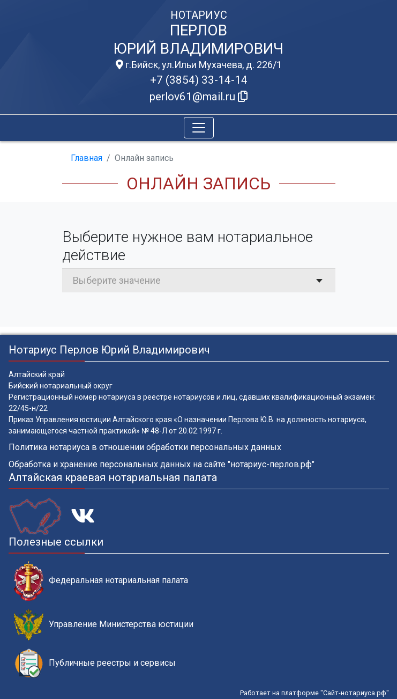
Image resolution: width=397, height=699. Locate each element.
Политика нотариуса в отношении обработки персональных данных (145, 447)
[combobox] (198, 280)
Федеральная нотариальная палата (101, 580)
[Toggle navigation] (199, 127)
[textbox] (198, 280)
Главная (86, 158)
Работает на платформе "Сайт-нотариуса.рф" (314, 693)
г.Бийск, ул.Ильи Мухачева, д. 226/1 (199, 65)
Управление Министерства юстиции (103, 625)
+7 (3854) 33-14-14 (199, 79)
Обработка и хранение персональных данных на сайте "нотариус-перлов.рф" (161, 464)
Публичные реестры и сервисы (95, 663)
